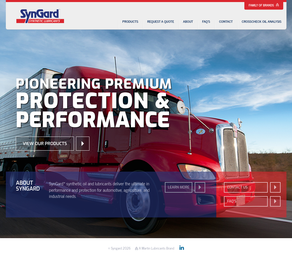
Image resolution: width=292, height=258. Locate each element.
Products (130, 21)
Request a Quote (160, 21)
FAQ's (231, 201)
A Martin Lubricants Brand (154, 248)
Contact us (237, 187)
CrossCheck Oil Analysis (261, 21)
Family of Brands (264, 5)
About (188, 21)
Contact (226, 21)
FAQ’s (206, 21)
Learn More (178, 187)
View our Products (45, 144)
